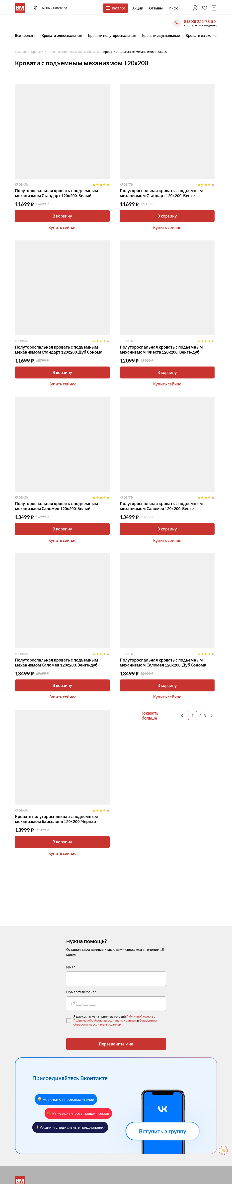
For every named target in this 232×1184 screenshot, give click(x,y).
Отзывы (156, 8)
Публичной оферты (140, 1016)
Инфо (173, 8)
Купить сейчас (62, 227)
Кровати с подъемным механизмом (73, 52)
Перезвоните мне (116, 1043)
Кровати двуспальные (161, 35)
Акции (137, 8)
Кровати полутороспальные (112, 35)
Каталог (115, 7)
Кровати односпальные (62, 35)
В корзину (62, 216)
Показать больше (149, 715)
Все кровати (25, 35)
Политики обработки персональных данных (105, 1020)
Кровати (37, 52)
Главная (21, 52)
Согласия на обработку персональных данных (115, 1022)
